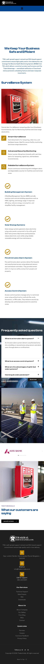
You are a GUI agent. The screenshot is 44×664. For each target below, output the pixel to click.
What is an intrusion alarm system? (19, 339)
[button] (22, 8)
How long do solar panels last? (17, 375)
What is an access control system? (19, 361)
